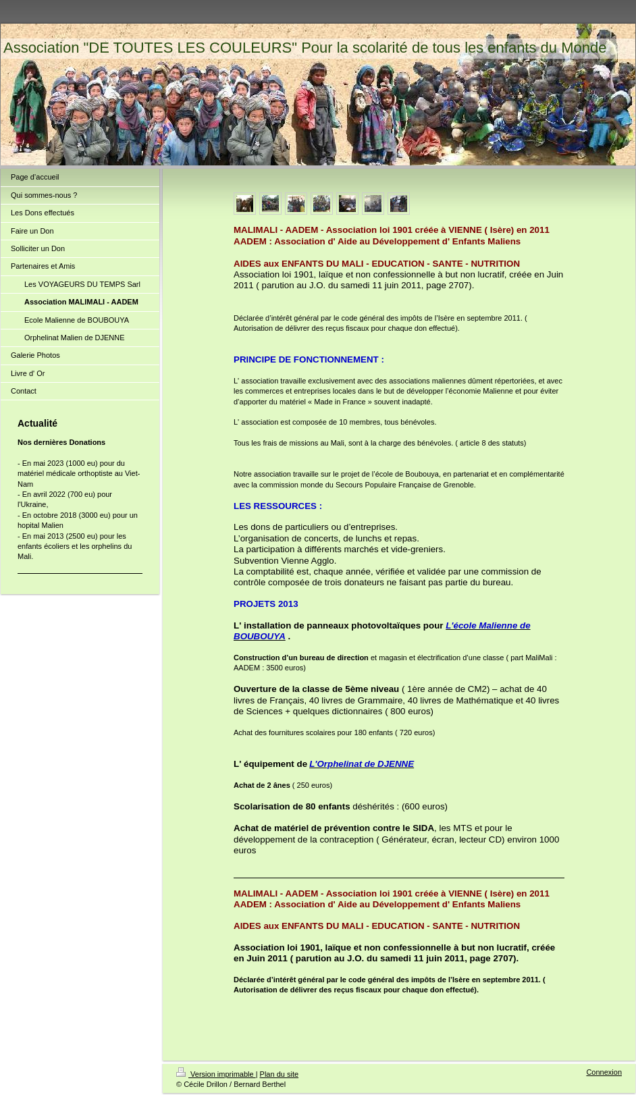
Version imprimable (216, 1074)
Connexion (604, 1072)
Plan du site (279, 1074)
